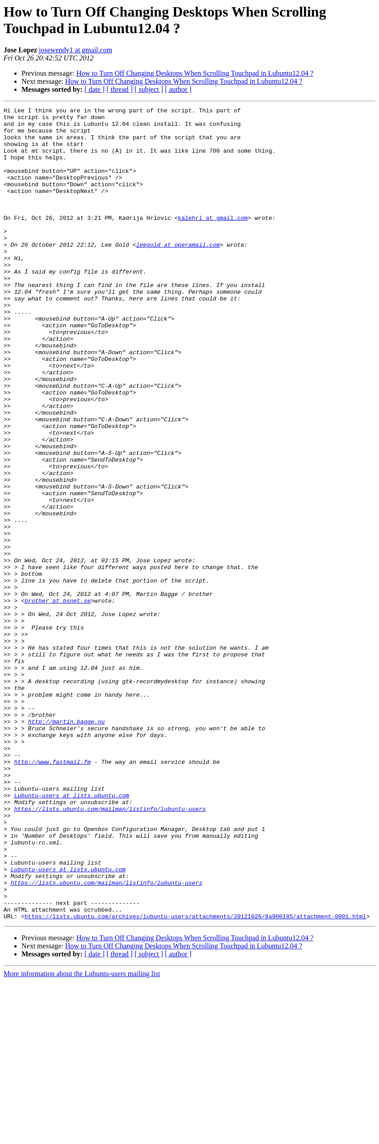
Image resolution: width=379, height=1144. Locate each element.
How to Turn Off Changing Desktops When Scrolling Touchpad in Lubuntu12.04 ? (194, 73)
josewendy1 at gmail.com (75, 50)
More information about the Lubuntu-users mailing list (82, 1136)
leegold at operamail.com (177, 273)
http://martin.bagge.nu (66, 845)
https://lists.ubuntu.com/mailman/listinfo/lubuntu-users (110, 950)
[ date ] (94, 89)
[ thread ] (119, 89)
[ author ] (178, 89)
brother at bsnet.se (58, 700)
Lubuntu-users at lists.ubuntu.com (71, 934)
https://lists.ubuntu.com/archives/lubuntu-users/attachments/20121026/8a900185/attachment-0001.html (195, 1079)
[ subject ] (149, 89)
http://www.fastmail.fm (52, 893)
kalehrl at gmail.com (213, 240)
